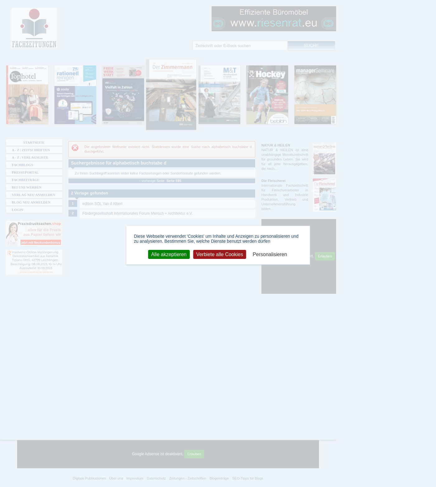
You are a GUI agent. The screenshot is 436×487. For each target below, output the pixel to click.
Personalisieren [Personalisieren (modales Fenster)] (270, 254)
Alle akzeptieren (169, 254)
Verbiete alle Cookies (219, 254)
